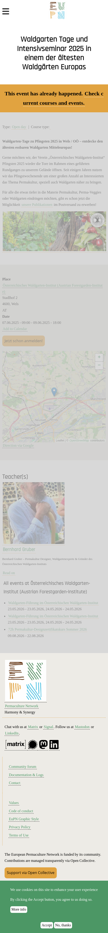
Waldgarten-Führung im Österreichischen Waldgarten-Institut (53, 603)
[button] (54, 392)
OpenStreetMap (79, 440)
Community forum (22, 767)
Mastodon (82, 727)
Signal (48, 727)
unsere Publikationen (37, 205)
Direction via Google (18, 445)
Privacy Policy (19, 827)
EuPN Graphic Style (24, 819)
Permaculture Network (21, 706)
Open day (19, 127)
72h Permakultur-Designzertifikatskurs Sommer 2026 (47, 629)
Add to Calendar (15, 329)
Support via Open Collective (30, 872)
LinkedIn (12, 733)
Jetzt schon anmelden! (24, 340)
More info (18, 910)
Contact (14, 783)
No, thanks (63, 925)
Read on (9, 573)
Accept (47, 925)
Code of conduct (21, 811)
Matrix (33, 727)
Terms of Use (19, 835)
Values (14, 803)
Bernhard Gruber (19, 550)
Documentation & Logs (26, 775)
